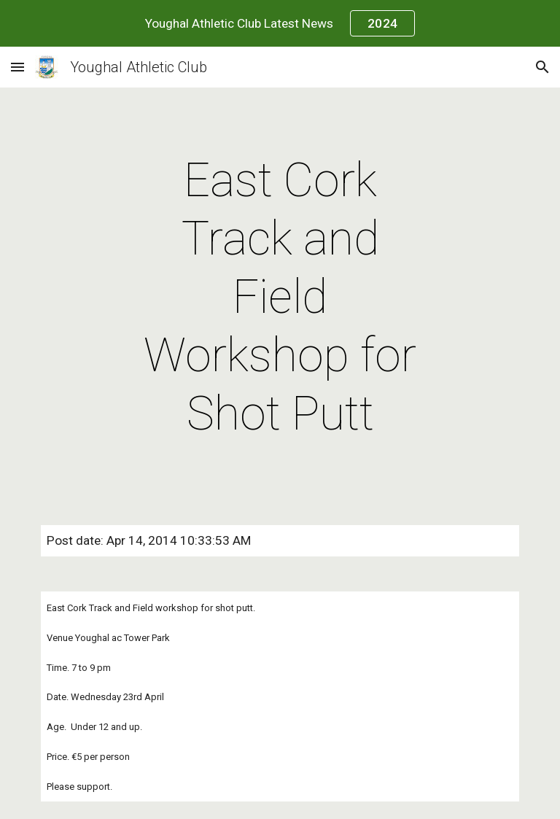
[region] (280, 23)
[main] (279, 297)
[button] (17, 67)
